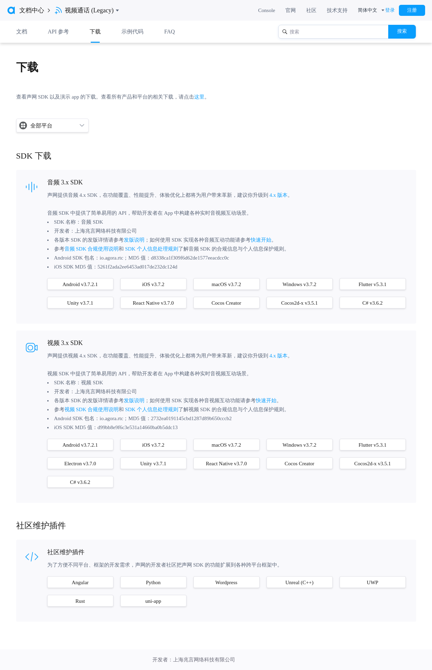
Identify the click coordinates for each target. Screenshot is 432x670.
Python (153, 582)
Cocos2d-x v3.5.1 (299, 303)
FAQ (169, 31)
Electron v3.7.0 (80, 463)
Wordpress (226, 582)
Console (266, 10)
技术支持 (337, 10)
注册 (412, 10)
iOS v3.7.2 (153, 284)
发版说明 (134, 240)
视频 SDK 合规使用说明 (91, 409)
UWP (372, 582)
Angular (80, 582)
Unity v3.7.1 (80, 303)
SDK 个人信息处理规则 (151, 249)
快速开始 (261, 240)
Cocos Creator (226, 303)
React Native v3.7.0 (153, 303)
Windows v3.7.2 (299, 284)
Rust (80, 601)
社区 (311, 10)
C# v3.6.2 (372, 303)
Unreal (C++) (299, 582)
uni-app (153, 601)
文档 (21, 31)
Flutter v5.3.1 (372, 284)
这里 (199, 97)
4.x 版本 (279, 195)
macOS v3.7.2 (226, 284)
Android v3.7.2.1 (80, 284)
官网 (290, 10)
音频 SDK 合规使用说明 (91, 249)
